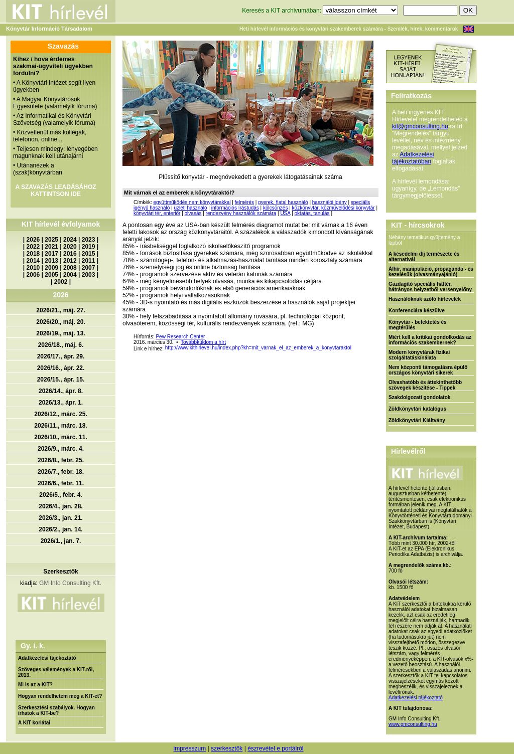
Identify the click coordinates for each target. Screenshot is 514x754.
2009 (51, 267)
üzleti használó (190, 208)
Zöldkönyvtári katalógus (417, 409)
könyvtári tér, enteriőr (157, 213)
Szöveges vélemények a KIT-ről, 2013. (56, 672)
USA (285, 213)
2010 (33, 267)
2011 (88, 260)
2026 (33, 239)
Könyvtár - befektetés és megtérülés (418, 324)
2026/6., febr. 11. (61, 483)
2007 (88, 267)
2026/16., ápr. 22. (61, 367)
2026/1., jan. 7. (61, 540)
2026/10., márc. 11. (60, 437)
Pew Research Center (180, 336)
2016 (70, 253)
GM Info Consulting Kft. (70, 583)
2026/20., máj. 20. (60, 321)
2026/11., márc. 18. (60, 425)
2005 (51, 274)
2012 (70, 260)
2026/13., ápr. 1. (61, 402)
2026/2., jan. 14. (60, 529)
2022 (33, 246)
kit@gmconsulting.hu (420, 126)
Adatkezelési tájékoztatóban (413, 158)
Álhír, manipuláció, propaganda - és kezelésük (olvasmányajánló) (431, 271)
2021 (51, 246)
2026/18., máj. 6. (61, 344)
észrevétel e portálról (275, 748)
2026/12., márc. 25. (60, 414)
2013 (51, 260)
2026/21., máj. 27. (60, 310)
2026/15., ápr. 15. (61, 379)
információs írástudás (235, 208)
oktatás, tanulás (312, 213)
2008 (70, 267)
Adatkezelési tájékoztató (47, 658)
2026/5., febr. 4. (60, 494)
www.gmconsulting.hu (413, 724)
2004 (70, 274)
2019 (88, 246)
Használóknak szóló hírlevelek (425, 299)
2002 (61, 281)
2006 (33, 274)
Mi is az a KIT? (35, 684)
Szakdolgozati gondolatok (419, 397)
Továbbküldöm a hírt (203, 342)
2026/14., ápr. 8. (61, 391)
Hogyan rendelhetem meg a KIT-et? (60, 696)
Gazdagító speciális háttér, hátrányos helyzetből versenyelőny (430, 286)
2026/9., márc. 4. (61, 448)
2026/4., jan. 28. (60, 506)
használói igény (329, 202)
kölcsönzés (275, 208)
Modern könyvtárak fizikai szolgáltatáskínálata (419, 354)
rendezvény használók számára (241, 213)
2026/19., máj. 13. (60, 333)
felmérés (244, 202)
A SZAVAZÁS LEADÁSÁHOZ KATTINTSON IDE (55, 190)
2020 (70, 246)
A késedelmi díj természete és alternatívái (424, 256)
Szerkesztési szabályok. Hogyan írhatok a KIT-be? (56, 710)
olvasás (193, 213)
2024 (70, 239)
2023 (88, 239)
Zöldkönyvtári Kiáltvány (417, 420)
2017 (51, 253)
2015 (88, 253)
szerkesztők (226, 748)
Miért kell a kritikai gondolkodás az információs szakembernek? (430, 339)
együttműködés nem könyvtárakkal (191, 202)
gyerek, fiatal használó (283, 202)
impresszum (189, 748)
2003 (88, 274)
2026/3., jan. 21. (60, 517)
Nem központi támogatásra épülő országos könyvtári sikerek (428, 369)
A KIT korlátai (34, 722)
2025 (51, 239)
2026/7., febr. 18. (61, 471)
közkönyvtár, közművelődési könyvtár (333, 208)
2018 (33, 253)
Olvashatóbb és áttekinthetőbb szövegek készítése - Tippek (425, 385)
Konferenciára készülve (417, 310)
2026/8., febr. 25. (61, 460)
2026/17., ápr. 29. (61, 356)
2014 (33, 260)
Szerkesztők (60, 571)
